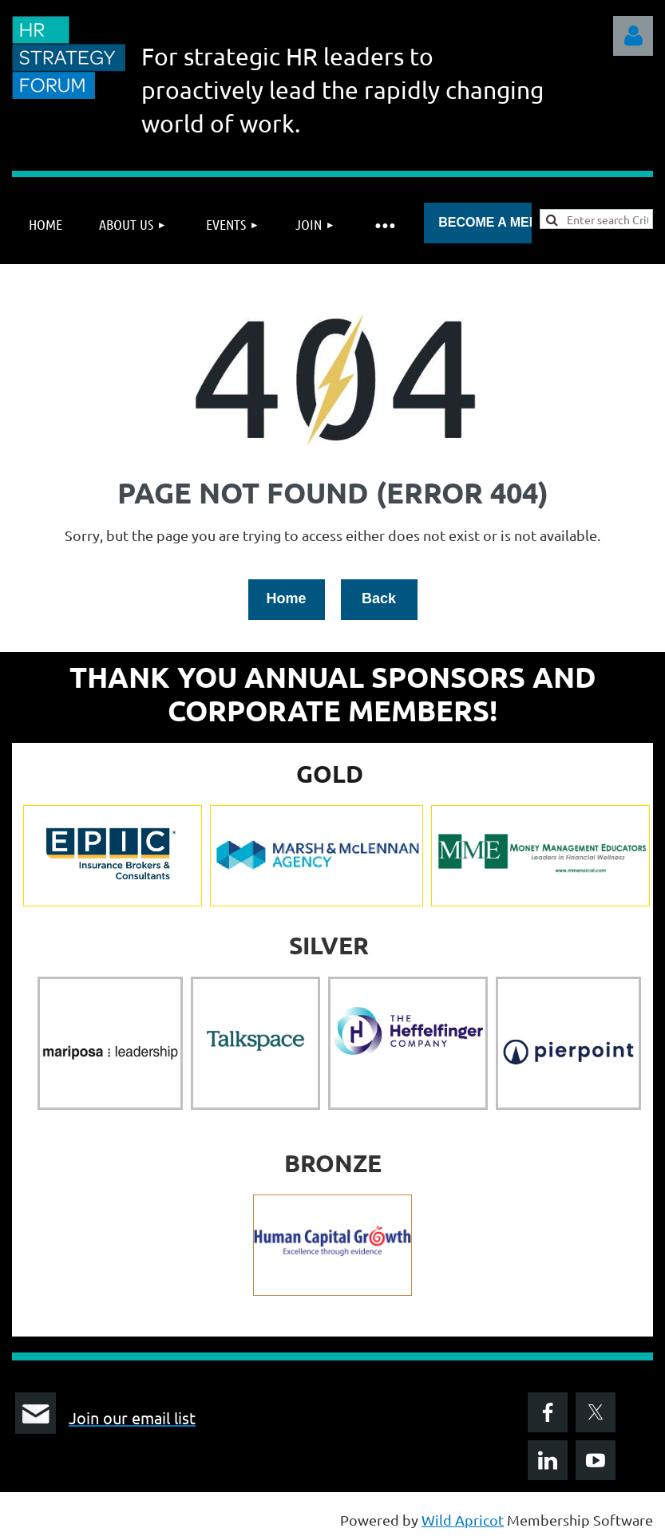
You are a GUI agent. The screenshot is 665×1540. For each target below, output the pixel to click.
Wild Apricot (463, 1519)
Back (379, 598)
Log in (633, 36)
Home (286, 598)
